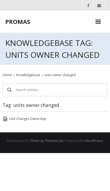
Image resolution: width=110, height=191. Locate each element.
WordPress (94, 140)
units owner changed (60, 75)
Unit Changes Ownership (27, 118)
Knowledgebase (28, 75)
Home (7, 75)
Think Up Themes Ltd (46, 140)
